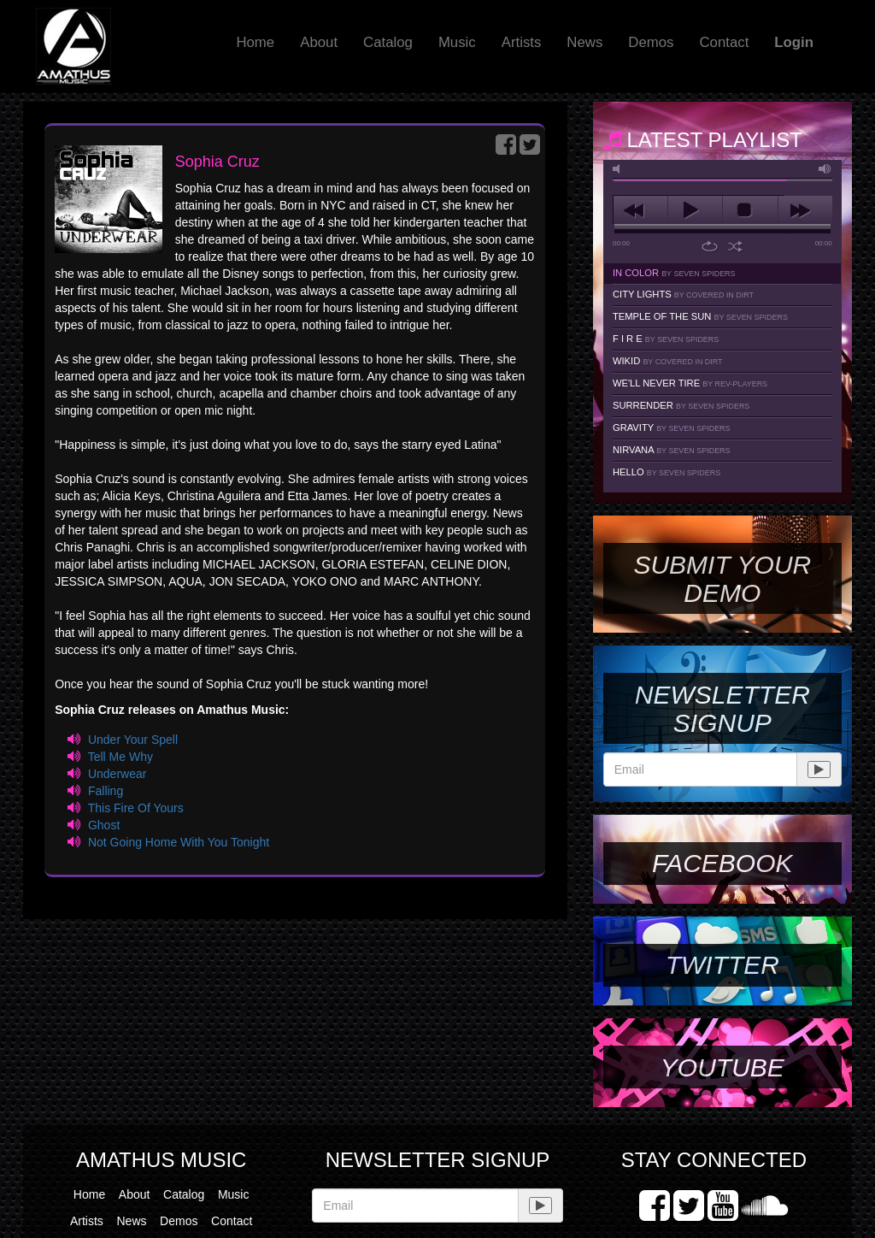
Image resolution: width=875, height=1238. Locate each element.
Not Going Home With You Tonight (178, 842)
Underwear (117, 774)
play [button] (695, 210)
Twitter (722, 965)
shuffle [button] (735, 246)
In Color (674, 273)
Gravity (672, 427)
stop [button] (750, 210)
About (319, 42)
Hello (666, 472)
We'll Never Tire (690, 383)
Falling (105, 791)
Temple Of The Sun (700, 316)
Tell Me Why (120, 756)
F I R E (666, 338)
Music (457, 42)
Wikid (668, 361)
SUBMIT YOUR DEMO (722, 579)
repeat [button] (709, 246)
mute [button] (619, 169)
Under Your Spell (133, 739)
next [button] (805, 210)
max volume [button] (825, 169)
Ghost (104, 825)
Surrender (681, 405)
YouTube (722, 1067)
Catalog (388, 42)
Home (255, 42)
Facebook (722, 863)
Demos (650, 42)
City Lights (683, 294)
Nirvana (672, 450)
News (584, 42)
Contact (724, 42)
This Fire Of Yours (136, 808)
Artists (522, 42)
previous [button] (640, 210)
